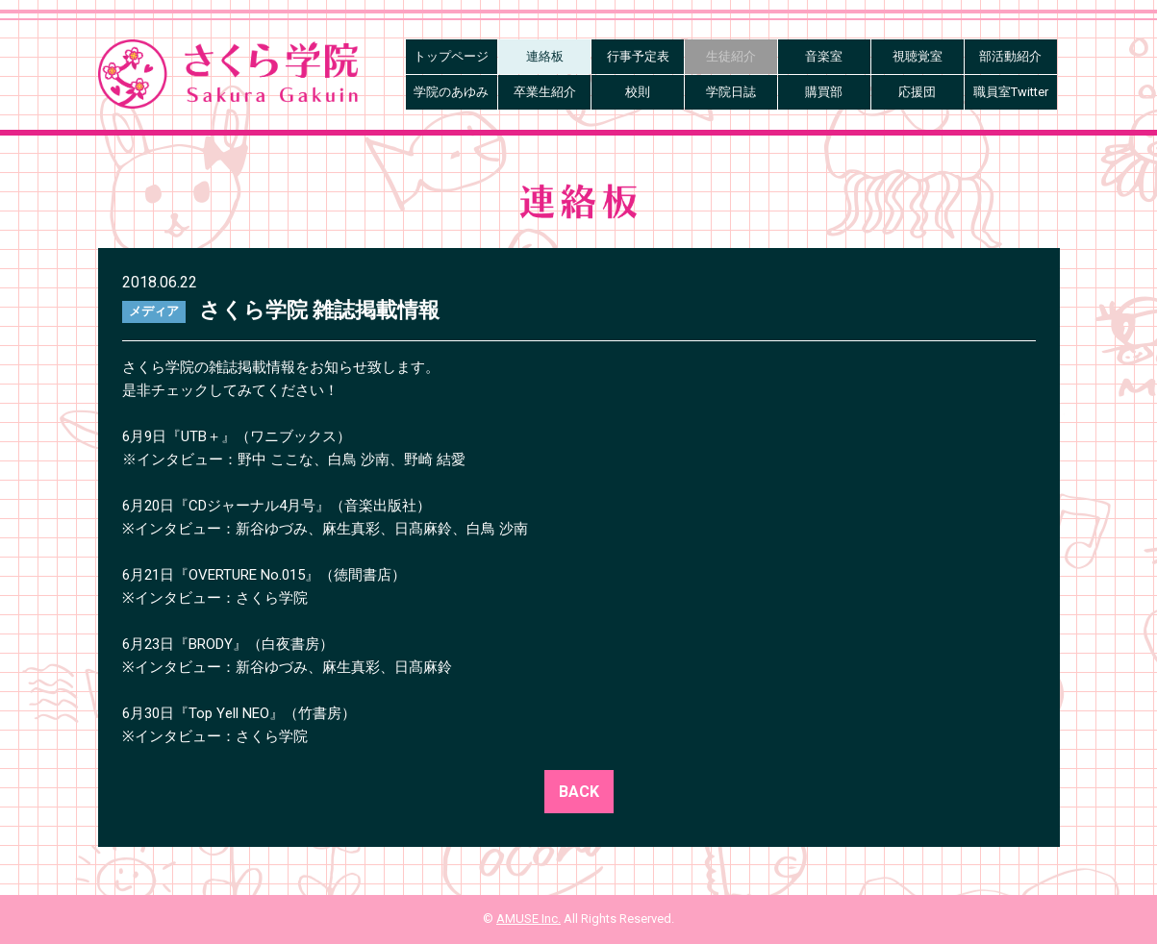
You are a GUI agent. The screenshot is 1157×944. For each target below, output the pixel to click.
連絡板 (545, 56)
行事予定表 (638, 56)
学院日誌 (731, 92)
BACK (579, 792)
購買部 (824, 92)
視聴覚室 (918, 56)
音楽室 (824, 56)
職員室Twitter (1010, 92)
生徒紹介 (731, 56)
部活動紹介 (1010, 56)
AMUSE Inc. (528, 918)
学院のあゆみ (451, 92)
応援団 (917, 92)
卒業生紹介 (545, 92)
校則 (637, 92)
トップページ (451, 56)
